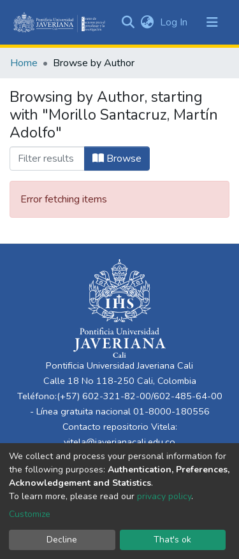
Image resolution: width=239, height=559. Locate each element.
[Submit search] (127, 22)
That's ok (172, 540)
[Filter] (47, 158)
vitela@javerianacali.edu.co (119, 441)
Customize (29, 514)
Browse (116, 159)
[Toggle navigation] (212, 22)
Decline (62, 540)
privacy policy (164, 496)
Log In (175, 22)
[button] (146, 22)
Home (24, 63)
